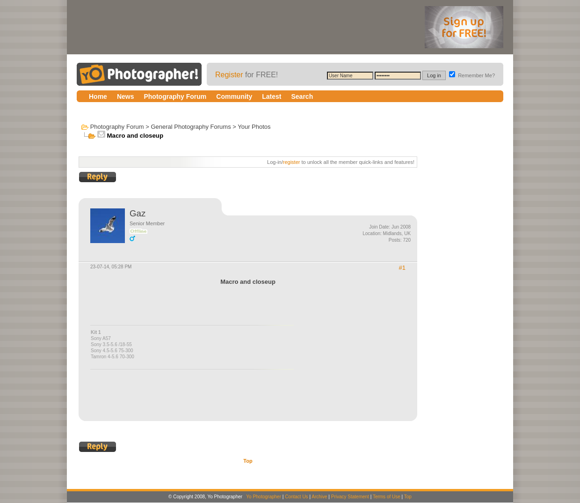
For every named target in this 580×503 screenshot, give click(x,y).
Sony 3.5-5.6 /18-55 (111, 344)
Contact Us (296, 496)
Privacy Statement (350, 496)
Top (247, 461)
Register (229, 75)
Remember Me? (472, 75)
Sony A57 (101, 338)
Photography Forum (117, 126)
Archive (319, 496)
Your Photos (254, 126)
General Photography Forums (191, 126)
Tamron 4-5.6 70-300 (112, 356)
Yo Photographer (263, 496)
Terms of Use (386, 496)
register (291, 162)
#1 (402, 267)
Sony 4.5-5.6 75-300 (112, 350)
